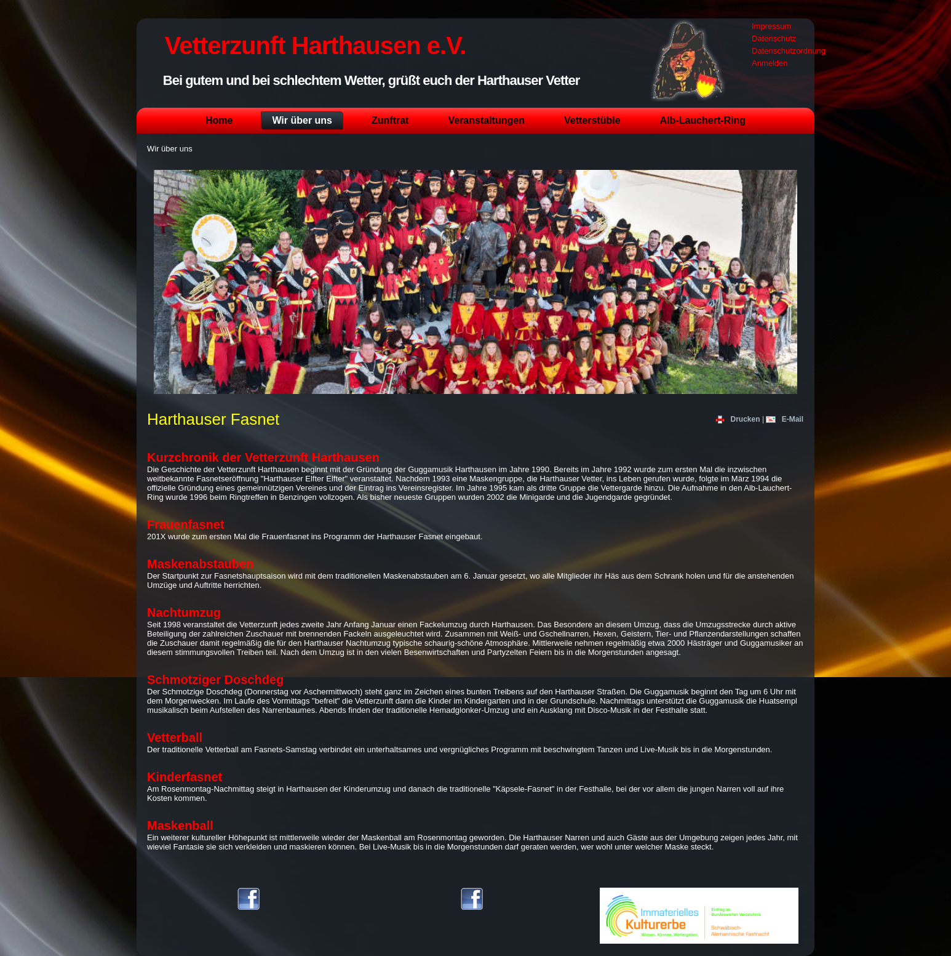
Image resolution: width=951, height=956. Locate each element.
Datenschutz (774, 38)
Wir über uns (302, 120)
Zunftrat (390, 120)
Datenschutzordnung (789, 50)
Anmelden (770, 63)
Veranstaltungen (486, 120)
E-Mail (784, 419)
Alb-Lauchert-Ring (703, 120)
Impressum (771, 26)
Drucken (738, 419)
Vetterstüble (592, 120)
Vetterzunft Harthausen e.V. (315, 45)
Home (219, 120)
